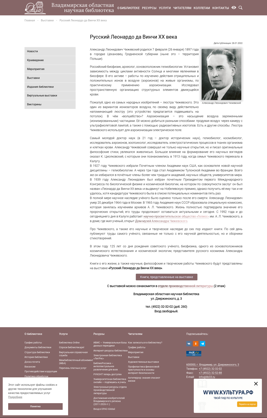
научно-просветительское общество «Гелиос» (176, 216)
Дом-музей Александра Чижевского (161, 221)
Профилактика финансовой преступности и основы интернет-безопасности (143, 369)
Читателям (182, 8)
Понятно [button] (35, 406)
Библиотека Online (69, 342)
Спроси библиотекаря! (71, 347)
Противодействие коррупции (41, 371)
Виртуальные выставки (42, 95)
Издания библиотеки (40, 86)
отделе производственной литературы (186, 286)
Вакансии (30, 366)
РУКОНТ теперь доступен (107, 374)
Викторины (34, 104)
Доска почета (32, 361)
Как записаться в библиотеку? (145, 342)
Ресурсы (149, 8)
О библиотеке (128, 8)
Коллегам (202, 8)
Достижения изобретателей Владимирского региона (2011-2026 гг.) (109, 401)
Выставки (47, 20)
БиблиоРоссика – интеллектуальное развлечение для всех (105, 366)
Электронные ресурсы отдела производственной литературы (110, 390)
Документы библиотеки (38, 347)
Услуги (165, 8)
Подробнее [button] (15, 397)
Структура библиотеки (37, 352)
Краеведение (35, 60)
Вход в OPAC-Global (104, 409)
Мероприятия (35, 69)
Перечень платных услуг (73, 368)
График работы (33, 342)
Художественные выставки (143, 361)
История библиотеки (36, 357)
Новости (32, 51)
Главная (30, 20)
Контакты (220, 8)
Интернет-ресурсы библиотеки (110, 350)
